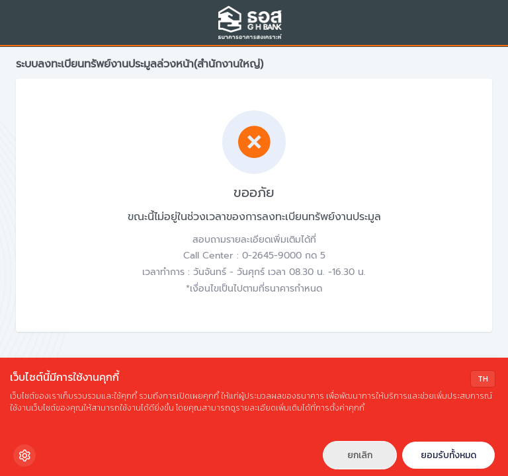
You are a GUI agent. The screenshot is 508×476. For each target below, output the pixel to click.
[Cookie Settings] (24, 455)
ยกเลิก (359, 455)
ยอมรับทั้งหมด (448, 455)
